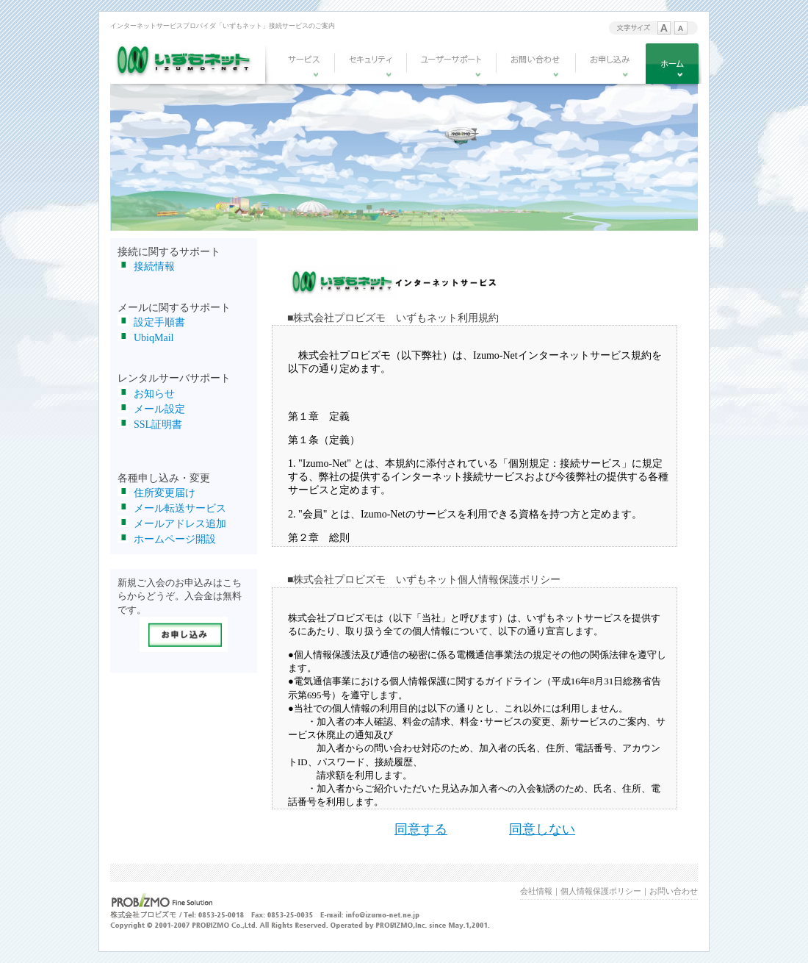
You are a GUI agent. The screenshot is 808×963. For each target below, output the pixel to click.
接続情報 (154, 266)
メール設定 (159, 409)
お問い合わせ (673, 891)
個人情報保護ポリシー (600, 891)
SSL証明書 (158, 424)
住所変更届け (164, 492)
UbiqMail (153, 337)
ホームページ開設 (175, 539)
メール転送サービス (180, 508)
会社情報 (536, 891)
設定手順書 (159, 322)
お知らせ (154, 393)
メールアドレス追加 (180, 523)
